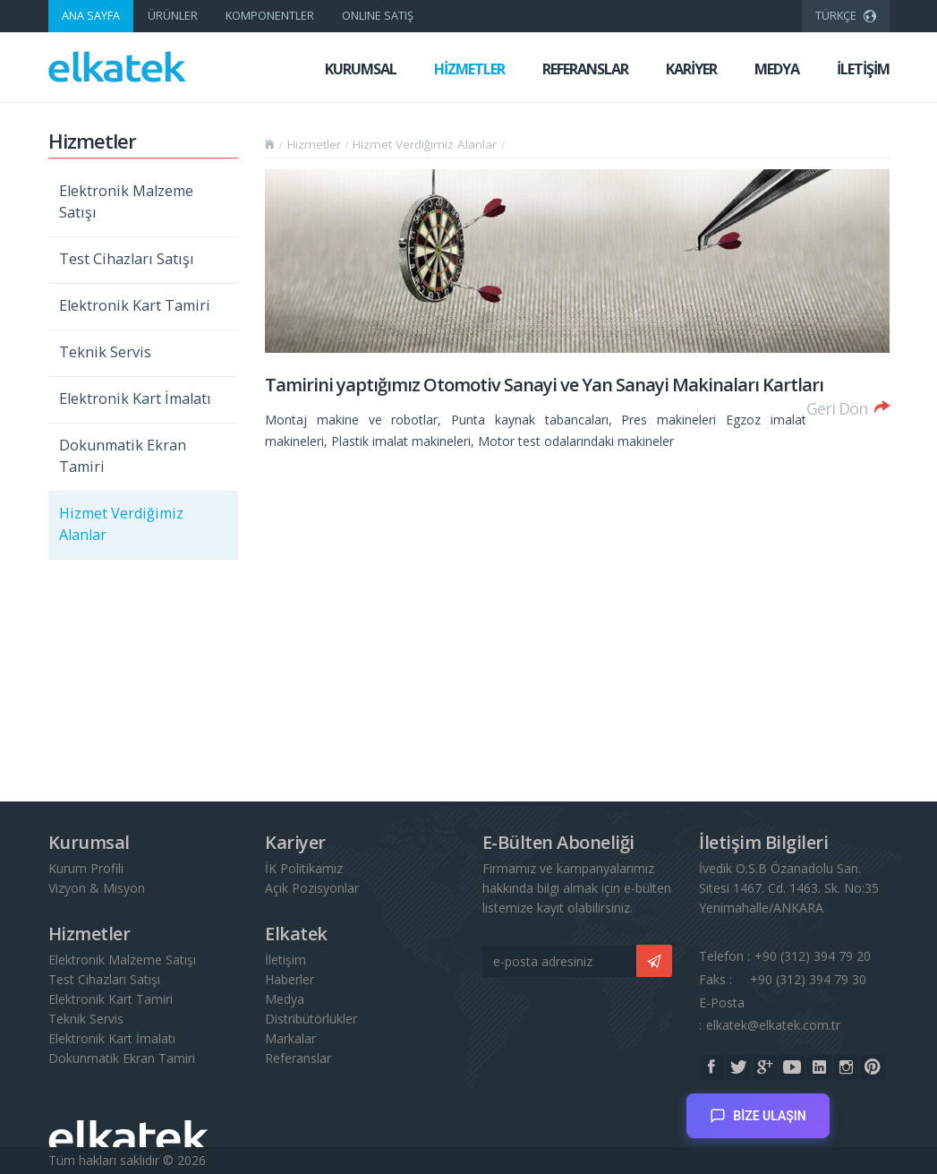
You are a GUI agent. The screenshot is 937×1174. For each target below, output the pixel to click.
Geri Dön (848, 406)
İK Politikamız (304, 868)
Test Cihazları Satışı (126, 259)
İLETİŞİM (863, 69)
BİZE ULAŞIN (758, 1108)
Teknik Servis (105, 352)
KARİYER (691, 69)
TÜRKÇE (845, 13)
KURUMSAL (360, 69)
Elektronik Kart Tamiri (134, 305)
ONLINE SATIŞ (377, 15)
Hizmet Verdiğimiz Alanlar (121, 523)
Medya (284, 998)
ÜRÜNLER (173, 15)
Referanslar (298, 1058)
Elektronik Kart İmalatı (135, 398)
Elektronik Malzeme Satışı (126, 201)
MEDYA (776, 69)
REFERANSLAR (585, 69)
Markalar (290, 1038)
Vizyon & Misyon (96, 887)
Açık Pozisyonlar (312, 887)
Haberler (289, 979)
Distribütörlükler (311, 1018)
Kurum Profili (86, 868)
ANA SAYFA (91, 15)
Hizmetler (314, 144)
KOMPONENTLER (270, 15)
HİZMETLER (469, 69)
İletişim (285, 959)
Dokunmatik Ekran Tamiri (122, 455)
